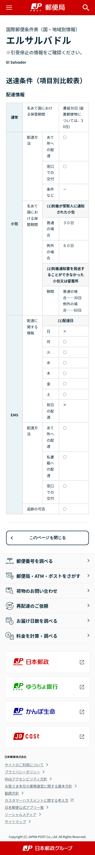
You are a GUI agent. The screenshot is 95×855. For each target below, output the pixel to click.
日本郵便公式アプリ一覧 (24, 807)
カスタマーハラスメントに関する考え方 (36, 800)
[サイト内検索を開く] (86, 8)
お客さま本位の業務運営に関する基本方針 (38, 786)
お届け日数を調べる (31, 621)
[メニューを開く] (9, 8)
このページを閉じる (47, 538)
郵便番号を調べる (29, 561)
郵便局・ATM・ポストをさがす (43, 576)
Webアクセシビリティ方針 (26, 778)
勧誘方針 (12, 793)
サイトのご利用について (24, 764)
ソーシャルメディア (20, 814)
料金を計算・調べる (31, 635)
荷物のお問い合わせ (31, 591)
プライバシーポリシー (22, 771)
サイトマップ (15, 821)
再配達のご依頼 (26, 606)
